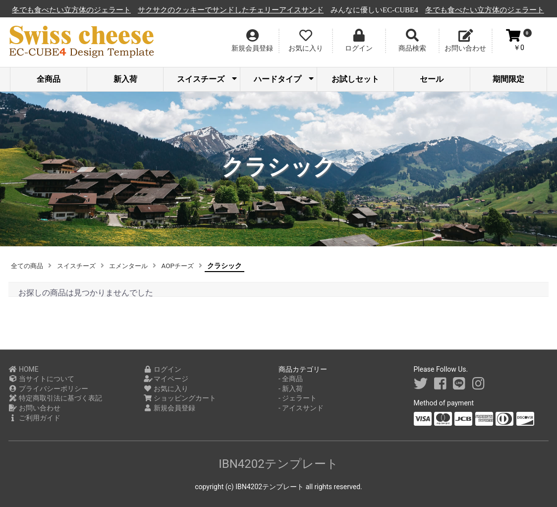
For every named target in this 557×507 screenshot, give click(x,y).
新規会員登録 (170, 408)
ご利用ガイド (34, 418)
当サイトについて (41, 379)
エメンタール (135, 266)
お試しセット (355, 79)
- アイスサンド (301, 408)
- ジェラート (297, 398)
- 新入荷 (290, 389)
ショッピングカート (180, 398)
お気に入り (166, 389)
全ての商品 (28, 266)
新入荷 (125, 79)
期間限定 (508, 79)
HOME (23, 369)
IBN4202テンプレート (278, 464)
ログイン (163, 369)
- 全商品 (290, 379)
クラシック (235, 266)
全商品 (48, 79)
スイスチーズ (207, 79)
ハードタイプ (284, 79)
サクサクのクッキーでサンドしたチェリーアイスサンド (290, 10)
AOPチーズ (187, 266)
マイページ (166, 379)
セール (432, 79)
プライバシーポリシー (48, 389)
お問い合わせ (34, 408)
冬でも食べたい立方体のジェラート (130, 10)
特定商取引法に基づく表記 (55, 398)
